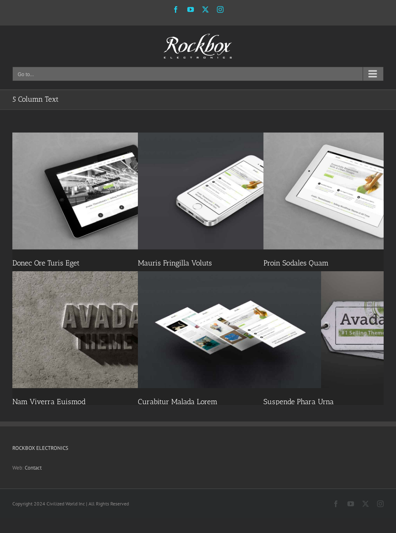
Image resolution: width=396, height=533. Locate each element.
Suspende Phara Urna (298, 401)
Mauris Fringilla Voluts (175, 263)
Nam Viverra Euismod (49, 401)
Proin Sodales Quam (295, 263)
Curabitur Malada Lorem (177, 401)
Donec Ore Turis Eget (45, 263)
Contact (33, 467)
